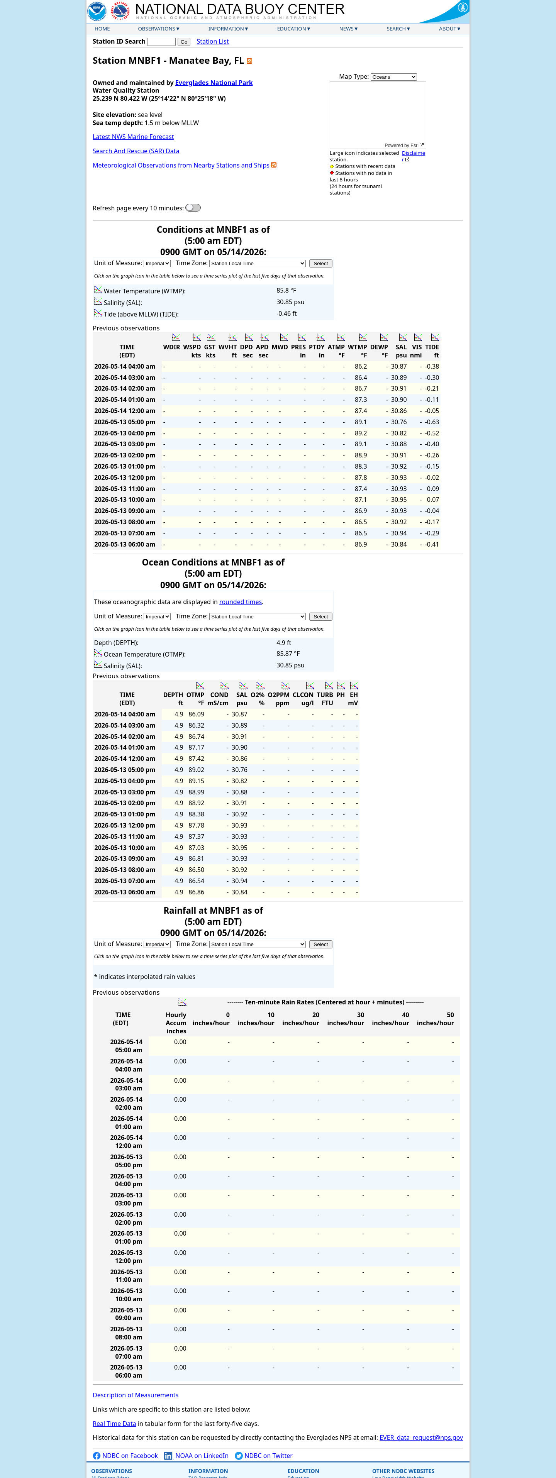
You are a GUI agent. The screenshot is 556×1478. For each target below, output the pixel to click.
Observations (156, 28)
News (346, 28)
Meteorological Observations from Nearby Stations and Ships (181, 165)
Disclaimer (413, 156)
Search (396, 28)
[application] (378, 115)
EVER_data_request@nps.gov (421, 1437)
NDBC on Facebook (125, 1456)
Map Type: (355, 76)
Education (291, 28)
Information (226, 28)
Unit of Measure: (119, 263)
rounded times (240, 602)
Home (102, 28)
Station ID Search (119, 41)
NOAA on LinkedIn (196, 1456)
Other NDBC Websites (403, 1471)
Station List (213, 41)
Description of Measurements (135, 1395)
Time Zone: (192, 263)
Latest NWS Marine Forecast (133, 136)
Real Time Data (114, 1423)
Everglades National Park (214, 82)
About (447, 28)
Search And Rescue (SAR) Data (136, 151)
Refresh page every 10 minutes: (138, 208)
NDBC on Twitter (264, 1456)
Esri (414, 145)
